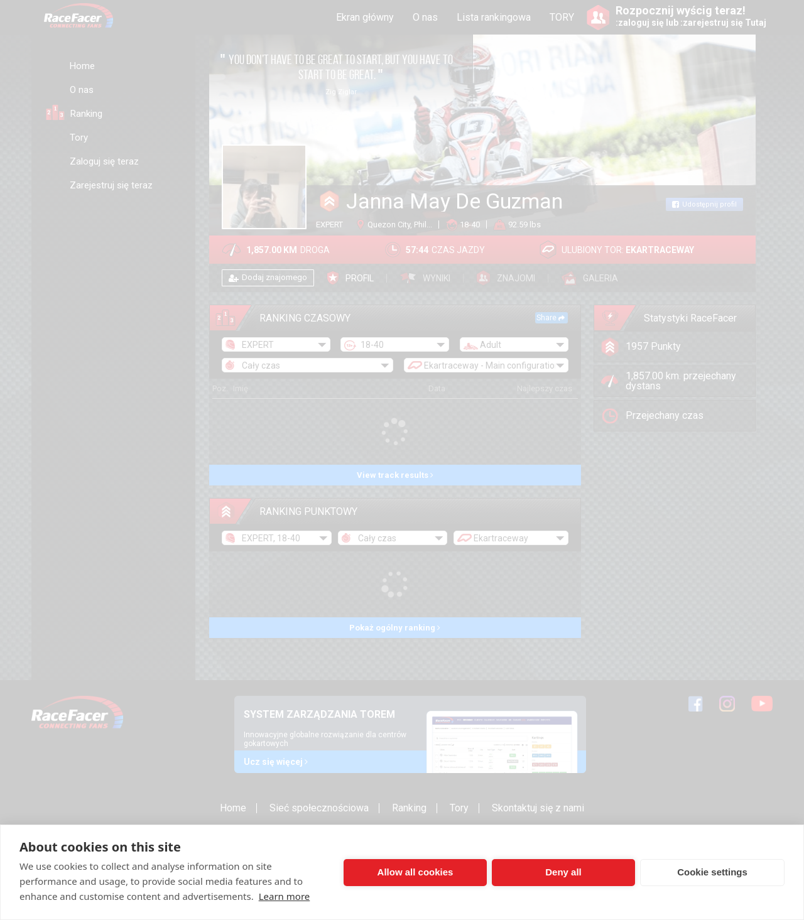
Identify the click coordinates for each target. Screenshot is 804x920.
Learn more (284, 896)
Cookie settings (712, 872)
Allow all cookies (416, 872)
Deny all (563, 872)
